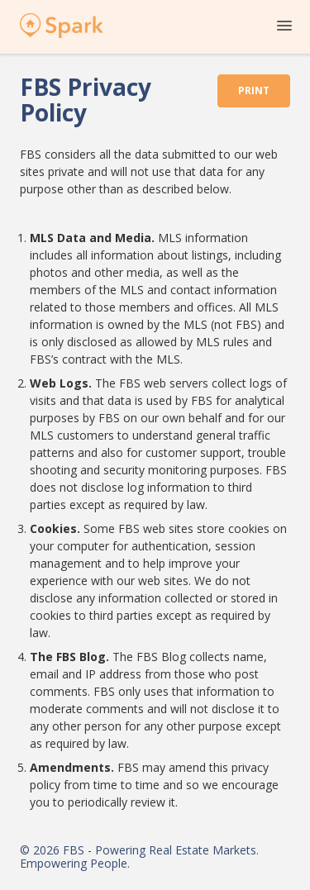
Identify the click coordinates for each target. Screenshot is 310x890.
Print (253, 90)
